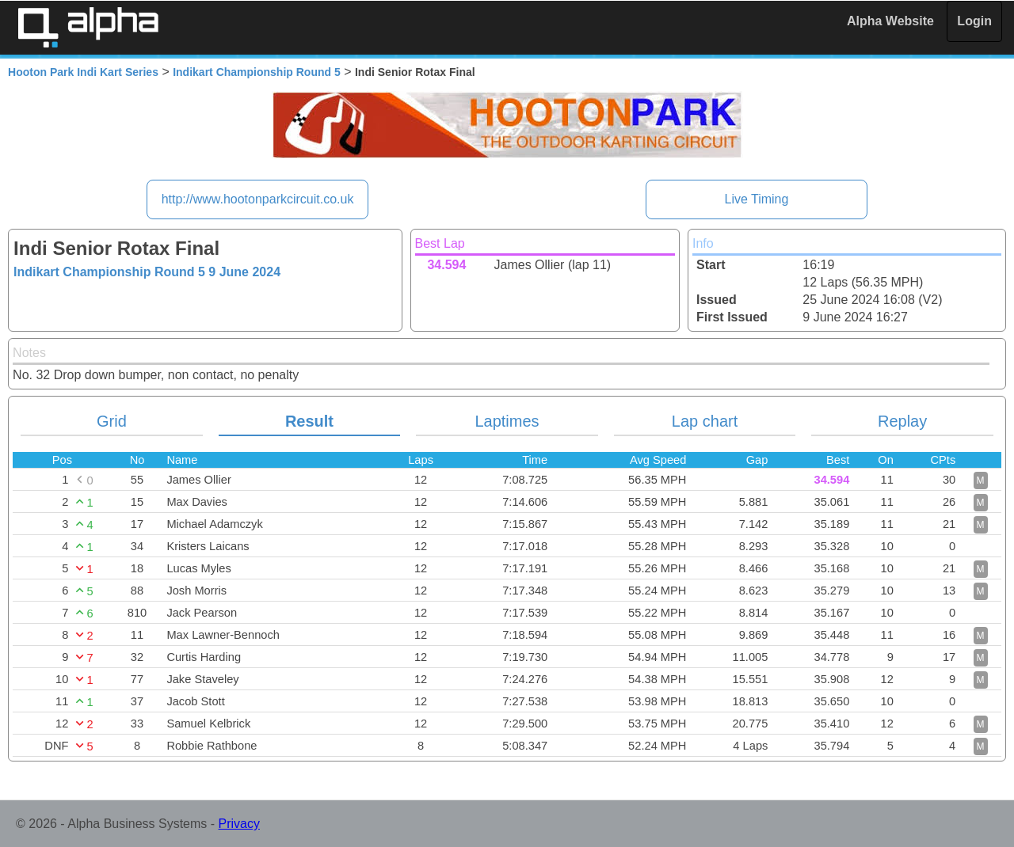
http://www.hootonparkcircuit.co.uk (258, 199)
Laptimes (507, 421)
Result (309, 421)
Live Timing (756, 199)
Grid (112, 421)
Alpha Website (890, 21)
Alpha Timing (88, 27)
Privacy (239, 823)
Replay (902, 421)
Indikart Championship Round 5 (257, 72)
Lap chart (705, 421)
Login (974, 21)
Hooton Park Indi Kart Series (83, 72)
